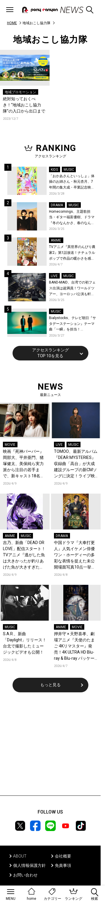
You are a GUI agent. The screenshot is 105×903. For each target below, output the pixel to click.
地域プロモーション (20, 92)
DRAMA (57, 205)
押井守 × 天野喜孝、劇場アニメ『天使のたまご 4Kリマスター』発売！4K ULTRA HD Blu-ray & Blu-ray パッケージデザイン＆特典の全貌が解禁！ (74, 646)
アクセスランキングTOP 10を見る (50, 353)
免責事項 (63, 865)
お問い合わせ (25, 875)
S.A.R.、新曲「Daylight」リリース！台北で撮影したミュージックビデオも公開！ (24, 642)
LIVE (54, 276)
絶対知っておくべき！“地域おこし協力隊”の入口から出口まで (24, 104)
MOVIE (10, 445)
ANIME (56, 240)
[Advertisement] (50, 747)
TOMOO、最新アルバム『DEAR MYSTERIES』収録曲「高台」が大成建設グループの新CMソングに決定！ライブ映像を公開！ (75, 464)
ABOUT (20, 856)
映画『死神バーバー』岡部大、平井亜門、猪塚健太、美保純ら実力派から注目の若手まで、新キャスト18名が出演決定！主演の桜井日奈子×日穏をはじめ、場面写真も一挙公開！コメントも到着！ (24, 464)
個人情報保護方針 (29, 865)
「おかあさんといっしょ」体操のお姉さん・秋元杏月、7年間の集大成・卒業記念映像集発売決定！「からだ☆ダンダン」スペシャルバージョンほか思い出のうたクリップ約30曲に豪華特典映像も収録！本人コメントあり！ (72, 182)
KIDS (54, 170)
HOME (12, 23)
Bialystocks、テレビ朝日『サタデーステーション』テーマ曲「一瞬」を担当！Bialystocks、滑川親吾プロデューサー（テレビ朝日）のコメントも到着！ (72, 324)
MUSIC (69, 170)
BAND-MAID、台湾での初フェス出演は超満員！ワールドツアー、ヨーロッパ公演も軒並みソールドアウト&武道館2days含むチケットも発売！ (72, 288)
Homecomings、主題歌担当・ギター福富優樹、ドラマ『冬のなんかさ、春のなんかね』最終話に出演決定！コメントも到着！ (71, 218)
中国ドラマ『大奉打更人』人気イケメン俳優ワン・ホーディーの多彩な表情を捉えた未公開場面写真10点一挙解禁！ (74, 555)
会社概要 (63, 856)
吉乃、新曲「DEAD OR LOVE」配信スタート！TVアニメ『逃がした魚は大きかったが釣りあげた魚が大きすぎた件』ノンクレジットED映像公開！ (24, 555)
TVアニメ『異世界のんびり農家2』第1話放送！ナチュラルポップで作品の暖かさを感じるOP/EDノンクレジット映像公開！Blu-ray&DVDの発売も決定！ (72, 253)
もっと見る (50, 684)
